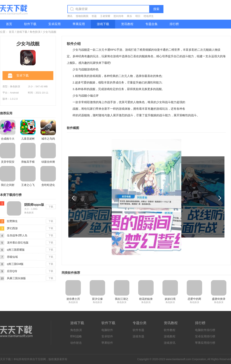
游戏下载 (103, 24)
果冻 (129, 16)
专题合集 (151, 24)
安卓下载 (18, 75)
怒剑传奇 (119, 16)
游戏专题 (138, 336)
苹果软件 (107, 342)
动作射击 (76, 342)
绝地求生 (149, 16)
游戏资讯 (169, 342)
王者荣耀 (105, 16)
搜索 (156, 9)
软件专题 (138, 330)
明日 (137, 16)
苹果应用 (79, 24)
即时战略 (76, 336)
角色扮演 (35, 31)
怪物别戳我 (82, 16)
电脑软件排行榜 (205, 330)
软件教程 (169, 330)
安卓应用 (54, 24)
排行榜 (174, 24)
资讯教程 (127, 24)
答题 (94, 16)
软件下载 (30, 24)
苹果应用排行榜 (205, 342)
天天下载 (5, 359)
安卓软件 (107, 336)
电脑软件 (107, 330)
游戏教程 (169, 336)
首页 (9, 24)
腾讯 (69, 16)
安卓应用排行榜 (205, 336)
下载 (51, 206)
